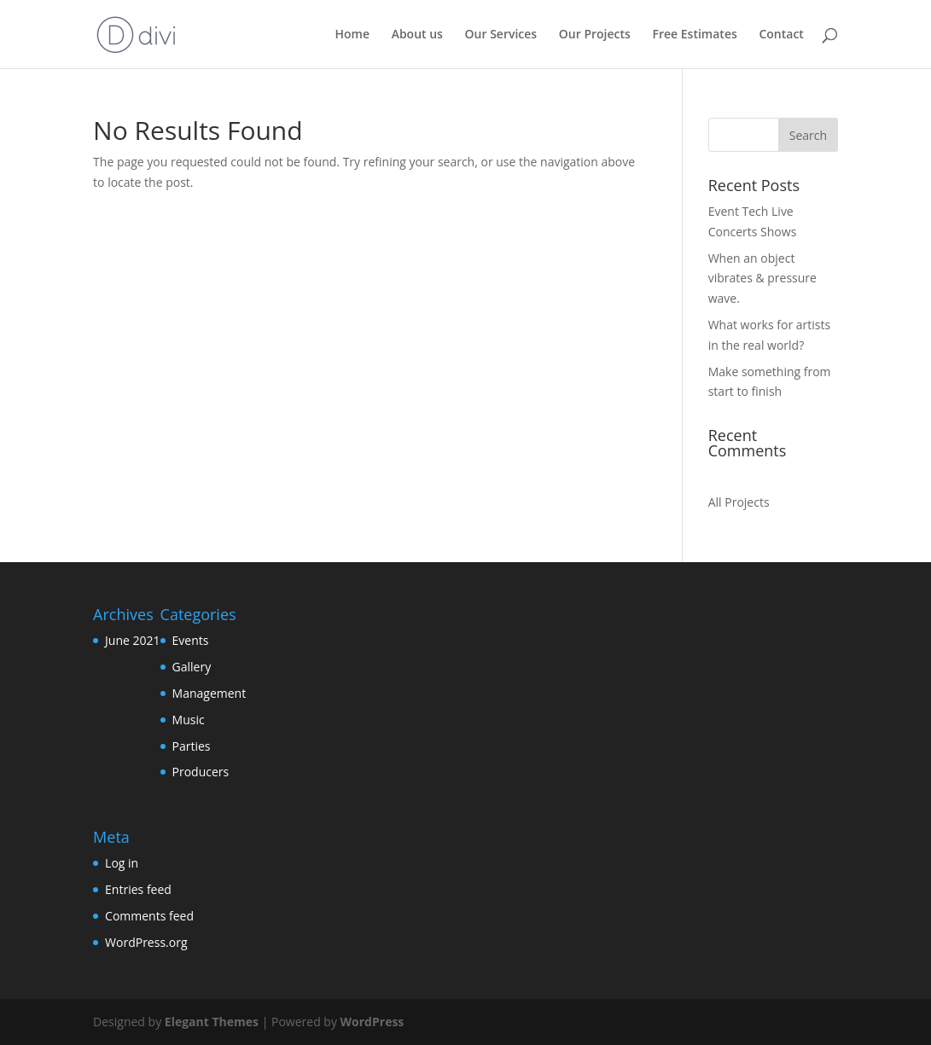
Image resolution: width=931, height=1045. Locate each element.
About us (417, 35)
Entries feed (138, 889)
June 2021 (132, 640)
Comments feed (149, 916)
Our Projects (595, 35)
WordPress (372, 1021)
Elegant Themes (212, 1021)
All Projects (739, 502)
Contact (781, 35)
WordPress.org (146, 942)
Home (352, 35)
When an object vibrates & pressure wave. (762, 278)
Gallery (192, 667)
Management (209, 693)
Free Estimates (695, 35)
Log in (121, 863)
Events (190, 640)
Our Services (501, 35)
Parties (191, 746)
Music (188, 719)
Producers (201, 771)
